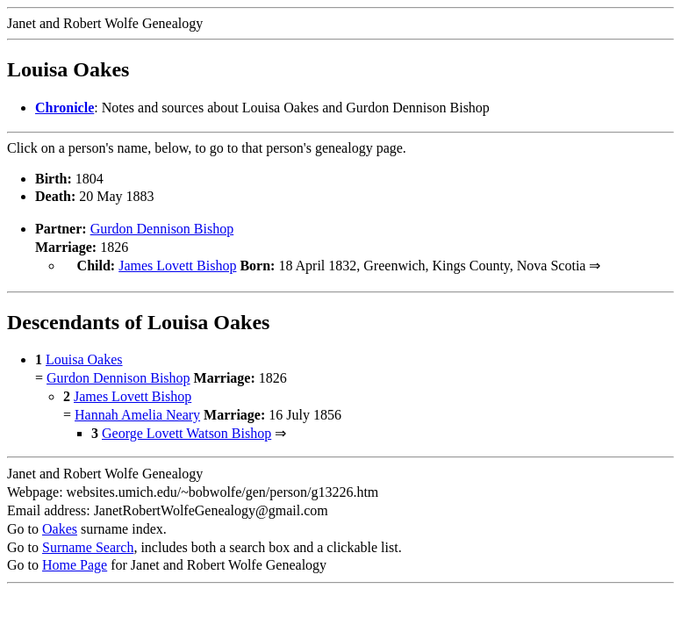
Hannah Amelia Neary (137, 413)
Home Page (74, 563)
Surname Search (87, 545)
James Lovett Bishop (177, 265)
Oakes (59, 527)
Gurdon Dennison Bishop (162, 228)
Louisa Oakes (84, 357)
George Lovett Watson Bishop (186, 431)
